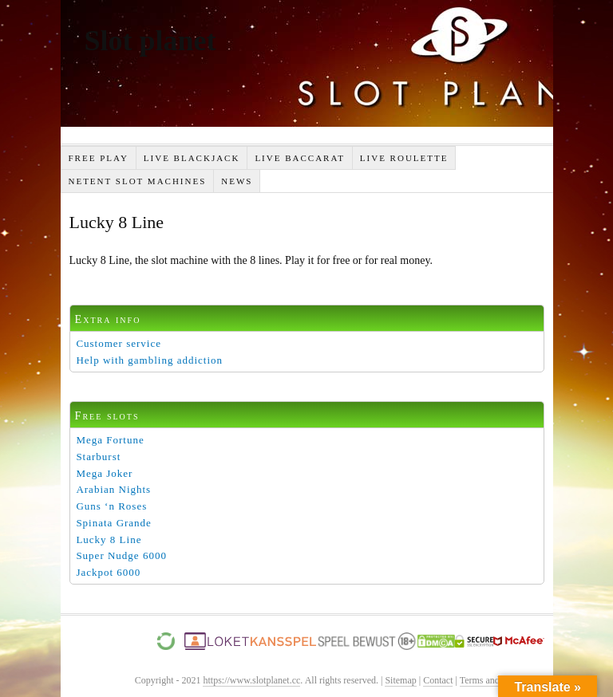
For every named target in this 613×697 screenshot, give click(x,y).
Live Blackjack (192, 158)
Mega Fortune (110, 440)
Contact (438, 680)
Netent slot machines (137, 181)
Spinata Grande (114, 523)
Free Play (98, 158)
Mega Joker (104, 473)
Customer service (118, 343)
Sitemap (400, 680)
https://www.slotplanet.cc (251, 680)
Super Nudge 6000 (121, 555)
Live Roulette (404, 158)
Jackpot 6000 (108, 572)
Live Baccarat (299, 158)
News (236, 181)
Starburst (98, 456)
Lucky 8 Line (108, 539)
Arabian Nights (113, 489)
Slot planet (150, 41)
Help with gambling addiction (149, 360)
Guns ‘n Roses (111, 506)
